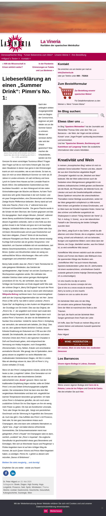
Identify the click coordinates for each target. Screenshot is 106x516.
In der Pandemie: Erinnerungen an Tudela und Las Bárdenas (43, 67)
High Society (33, 484)
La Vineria (50, 41)
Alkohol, (6, 490)
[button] (6, 473)
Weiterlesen (56, 511)
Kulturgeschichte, (10, 493)
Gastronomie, (23, 490)
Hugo (41, 484)
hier (82, 392)
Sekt (23, 487)
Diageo (23, 484)
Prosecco (16, 487)
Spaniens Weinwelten (74, 127)
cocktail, (14, 490)
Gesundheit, (45, 490)
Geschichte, (34, 490)
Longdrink (7, 487)
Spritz (28, 487)
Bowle (22, 380)
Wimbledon (36, 487)
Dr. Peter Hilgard (10, 482)
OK (45, 511)
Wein (30, 493)
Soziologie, (23, 493)
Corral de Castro (95, 388)
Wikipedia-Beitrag (10, 294)
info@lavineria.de (65, 73)
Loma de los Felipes (75, 388)
